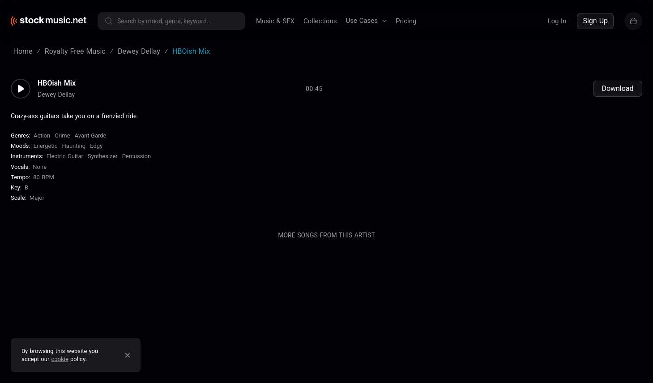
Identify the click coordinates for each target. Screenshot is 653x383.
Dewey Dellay (56, 94)
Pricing (406, 21)
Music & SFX (275, 21)
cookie (59, 359)
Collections (320, 21)
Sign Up (595, 21)
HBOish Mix (57, 83)
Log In (556, 21)
